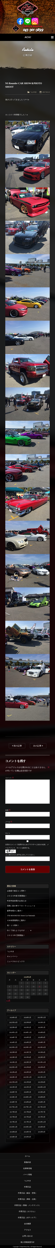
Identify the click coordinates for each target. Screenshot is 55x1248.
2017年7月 (41, 1112)
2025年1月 (41, 1027)
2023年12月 (13, 1047)
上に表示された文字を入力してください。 (20, 855)
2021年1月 (27, 1087)
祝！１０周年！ (13, 925)
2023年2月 (13, 1062)
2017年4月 (27, 1117)
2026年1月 (27, 1017)
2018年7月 (13, 1102)
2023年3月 (41, 1057)
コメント (9, 778)
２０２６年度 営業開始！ (17, 896)
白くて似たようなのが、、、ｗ (19, 930)
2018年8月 (41, 1097)
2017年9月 (13, 1112)
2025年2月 (27, 1027)
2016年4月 (27, 1137)
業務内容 (27, 1162)
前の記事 (17, 746)
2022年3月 (27, 1072)
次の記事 (38, 746)
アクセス (27, 1230)
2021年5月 (13, 1087)
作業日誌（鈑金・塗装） (27, 1193)
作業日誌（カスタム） (27, 1211)
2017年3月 (41, 1117)
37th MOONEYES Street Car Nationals (21, 916)
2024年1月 (41, 1042)
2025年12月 (42, 1017)
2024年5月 (27, 1037)
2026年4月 (13, 1017)
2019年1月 (13, 1097)
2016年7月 (27, 1132)
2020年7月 (13, 1092)
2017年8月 (27, 1112)
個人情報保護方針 (28, 1242)
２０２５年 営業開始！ (16, 935)
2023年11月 (27, 1047)
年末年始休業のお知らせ (16, 901)
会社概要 (27, 1224)
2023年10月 (42, 1047)
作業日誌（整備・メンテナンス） (27, 1205)
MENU (39, 37)
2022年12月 (42, 1062)
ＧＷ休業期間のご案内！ (16, 920)
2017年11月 (27, 1107)
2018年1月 (41, 1102)
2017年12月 (13, 1107)
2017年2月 (13, 1122)
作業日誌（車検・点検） (27, 1199)
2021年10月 (13, 1082)
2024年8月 (41, 1032)
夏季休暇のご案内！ (15, 911)
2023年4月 (27, 1057)
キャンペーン (12, 956)
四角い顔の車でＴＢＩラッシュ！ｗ (21, 906)
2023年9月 (13, 1052)
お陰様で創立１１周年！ (16, 891)
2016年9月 (41, 1127)
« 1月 (8, 1000)
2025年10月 (13, 1022)
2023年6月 (41, 1052)
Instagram (35, 21)
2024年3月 (13, 1042)
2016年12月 (42, 1122)
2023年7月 (27, 1052)
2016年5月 (13, 1137)
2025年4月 (13, 1027)
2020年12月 (42, 1087)
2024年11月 (27, 1032)
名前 (8, 810)
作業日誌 (27, 1187)
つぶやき (33, 92)
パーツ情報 (27, 1175)
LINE (27, 21)
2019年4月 (41, 1092)
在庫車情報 (27, 1168)
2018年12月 (27, 1097)
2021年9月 (27, 1082)
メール (8, 822)
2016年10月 (27, 1127)
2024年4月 (41, 1037)
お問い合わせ (27, 1236)
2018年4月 (27, 1102)
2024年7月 (13, 1037)
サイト (7, 833)
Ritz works (27, 9)
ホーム (27, 1156)
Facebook (20, 21)
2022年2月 (41, 1072)
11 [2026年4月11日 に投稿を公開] (39, 987)
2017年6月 (13, 1117)
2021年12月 (27, 1077)
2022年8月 (27, 1067)
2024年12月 (13, 1032)
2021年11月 (42, 1077)
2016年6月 (41, 1132)
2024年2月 (27, 1042)
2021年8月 (41, 1082)
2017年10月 (42, 1107)
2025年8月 (27, 1022)
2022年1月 (13, 1077)
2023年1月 (27, 1062)
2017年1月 (27, 1122)
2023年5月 (13, 1057)
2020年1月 (27, 1092)
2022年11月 (13, 1067)
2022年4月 (13, 1072)
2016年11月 (13, 1127)
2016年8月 (13, 1132)
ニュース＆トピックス (16, 961)
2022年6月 (41, 1067)
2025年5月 (41, 1022)
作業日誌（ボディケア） (27, 1218)
